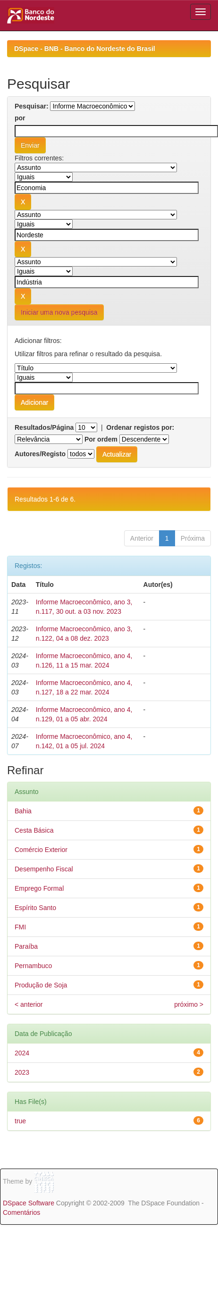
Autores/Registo (40, 454)
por (20, 118)
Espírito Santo (35, 907)
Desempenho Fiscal (44, 869)
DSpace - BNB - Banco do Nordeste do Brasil (84, 48)
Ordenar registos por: (140, 427)
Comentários (21, 1212)
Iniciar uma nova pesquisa (59, 312)
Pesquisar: (32, 106)
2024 (22, 1053)
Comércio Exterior (41, 849)
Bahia (23, 811)
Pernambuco (33, 965)
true (20, 1121)
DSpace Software (28, 1203)
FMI (20, 927)
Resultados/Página (44, 427)
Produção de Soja (41, 985)
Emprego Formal (39, 888)
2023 (22, 1072)
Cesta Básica (34, 830)
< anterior (29, 1004)
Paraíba (26, 946)
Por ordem (100, 439)
